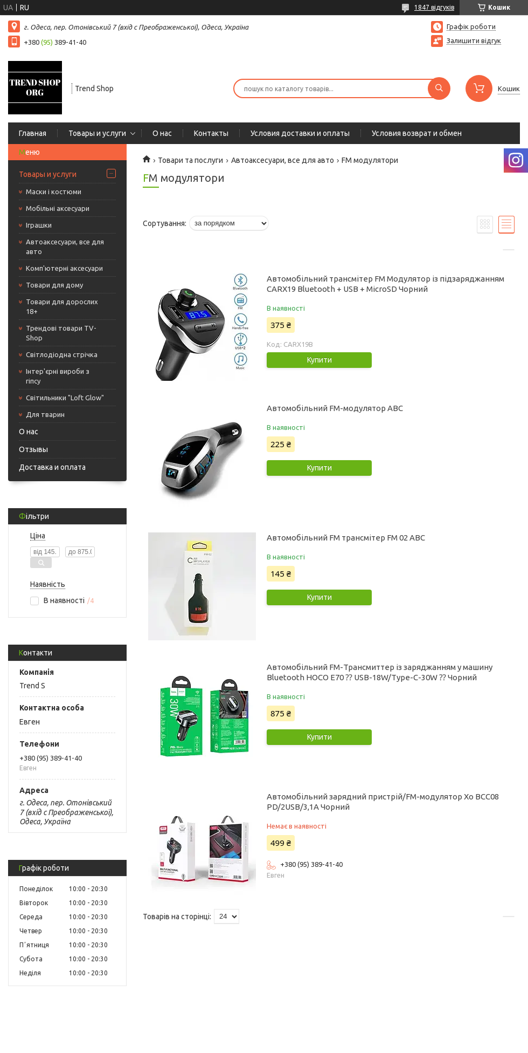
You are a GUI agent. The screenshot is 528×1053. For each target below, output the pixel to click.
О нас (162, 133)
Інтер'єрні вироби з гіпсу (57, 376)
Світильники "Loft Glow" (65, 397)
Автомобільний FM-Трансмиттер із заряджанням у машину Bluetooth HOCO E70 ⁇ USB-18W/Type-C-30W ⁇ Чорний (379, 672)
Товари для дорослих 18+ (62, 306)
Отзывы (33, 449)
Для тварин (45, 414)
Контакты (211, 133)
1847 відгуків (434, 7)
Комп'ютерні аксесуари (64, 268)
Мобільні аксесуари (57, 208)
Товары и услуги (97, 133)
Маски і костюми (53, 191)
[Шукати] (439, 88)
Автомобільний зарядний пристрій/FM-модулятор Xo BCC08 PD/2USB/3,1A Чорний (383, 801)
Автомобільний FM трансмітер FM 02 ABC (346, 537)
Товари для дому (54, 285)
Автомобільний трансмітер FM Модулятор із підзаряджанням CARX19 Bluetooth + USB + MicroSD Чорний (385, 283)
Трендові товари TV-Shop (61, 332)
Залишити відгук (474, 40)
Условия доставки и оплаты (300, 133)
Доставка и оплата (52, 467)
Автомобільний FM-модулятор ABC (335, 408)
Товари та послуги (190, 160)
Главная (32, 133)
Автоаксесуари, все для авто (65, 246)
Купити (319, 359)
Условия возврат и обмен (417, 133)
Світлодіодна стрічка (62, 354)
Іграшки (39, 225)
